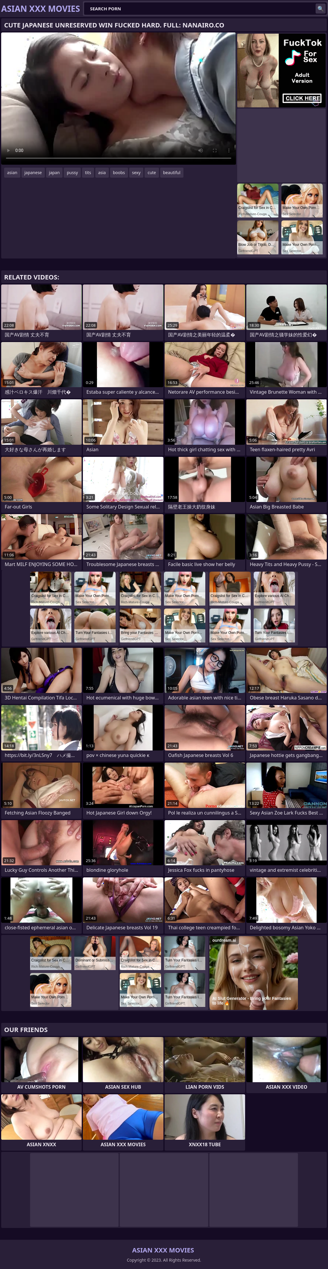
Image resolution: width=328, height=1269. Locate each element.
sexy (136, 172)
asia (102, 172)
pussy (72, 172)
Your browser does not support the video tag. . (118, 98)
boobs (119, 172)
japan (54, 172)
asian (12, 172)
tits (88, 172)
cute (151, 172)
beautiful (172, 172)
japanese (33, 172)
